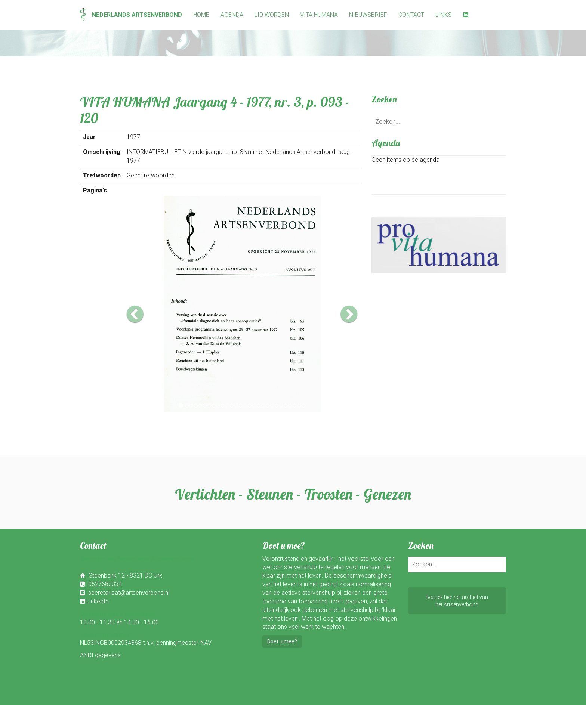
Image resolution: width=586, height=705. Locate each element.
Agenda (231, 14)
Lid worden (272, 14)
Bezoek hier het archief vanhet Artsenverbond (457, 600)
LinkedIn (97, 601)
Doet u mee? (282, 641)
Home (201, 14)
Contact (411, 14)
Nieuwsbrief (368, 14)
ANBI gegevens (100, 655)
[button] (144, 304)
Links (443, 14)
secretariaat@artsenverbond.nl (128, 592)
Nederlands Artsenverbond (131, 14)
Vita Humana (319, 14)
